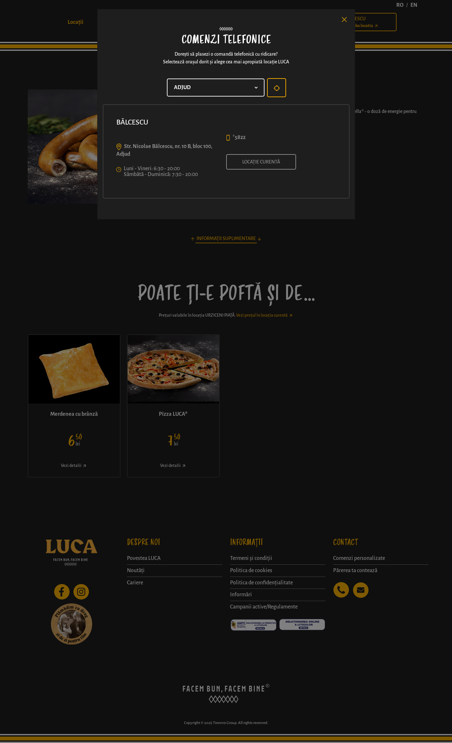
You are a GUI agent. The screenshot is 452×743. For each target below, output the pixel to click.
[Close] (344, 19)
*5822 (239, 137)
